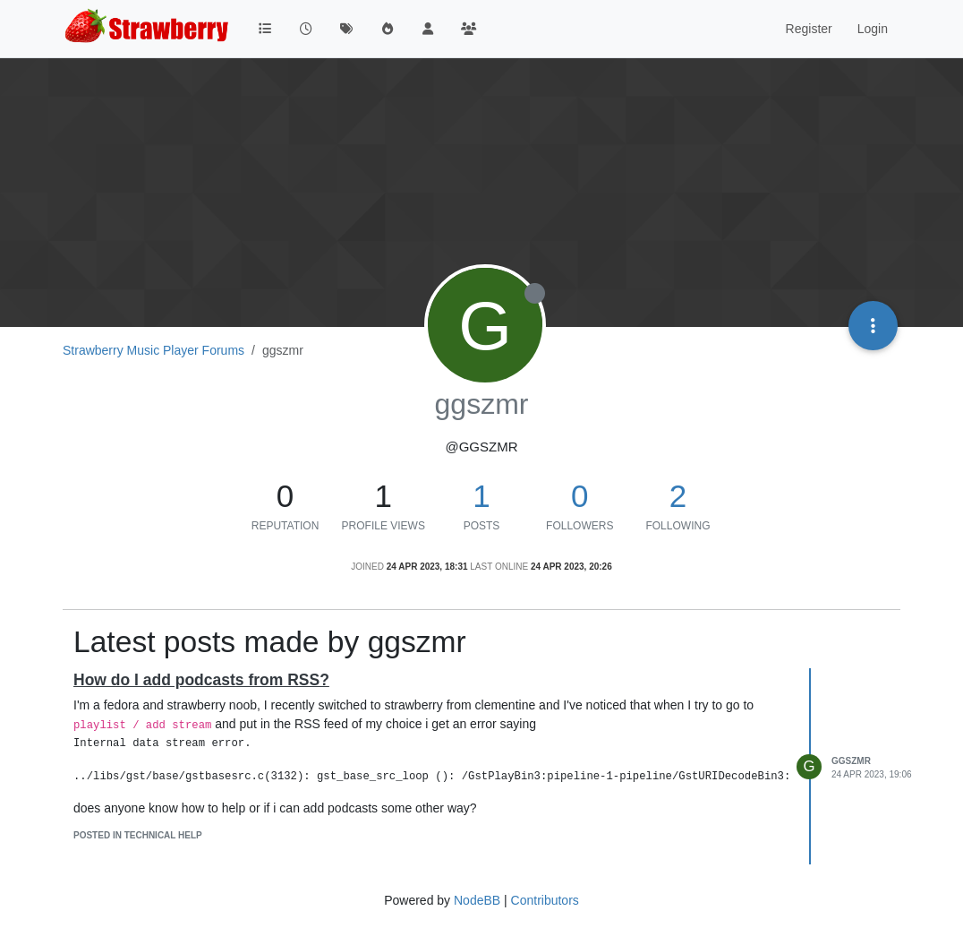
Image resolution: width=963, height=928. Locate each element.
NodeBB (477, 900)
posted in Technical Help (137, 835)
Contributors (545, 900)
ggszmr (851, 761)
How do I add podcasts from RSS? (201, 680)
